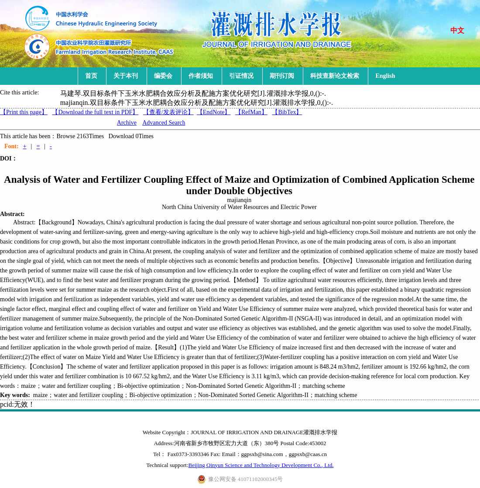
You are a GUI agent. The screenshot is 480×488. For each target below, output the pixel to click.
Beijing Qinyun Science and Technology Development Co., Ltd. (261, 465)
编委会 (163, 76)
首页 (91, 76)
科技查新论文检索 (334, 76)
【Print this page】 (24, 112)
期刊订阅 (282, 76)
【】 (168, 112)
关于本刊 (125, 76)
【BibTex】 (287, 112)
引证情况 (241, 76)
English (385, 76)
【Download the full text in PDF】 (95, 112)
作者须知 (201, 76)
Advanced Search (163, 122)
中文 (457, 30)
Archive (127, 122)
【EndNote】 (214, 112)
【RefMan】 (251, 112)
